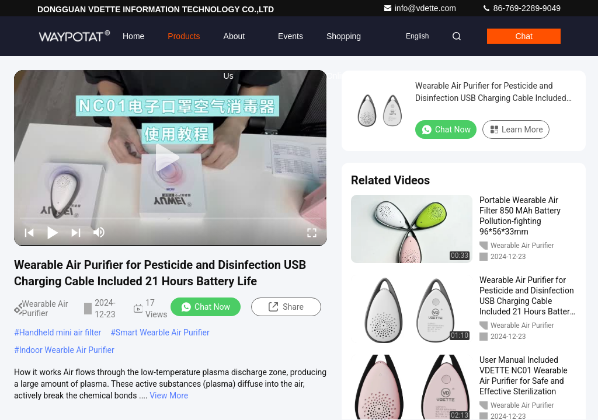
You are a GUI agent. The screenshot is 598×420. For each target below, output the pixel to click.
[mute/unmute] (99, 232)
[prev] (29, 232)
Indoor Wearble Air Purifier (66, 350)
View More (169, 395)
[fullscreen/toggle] (312, 232)
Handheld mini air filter (60, 332)
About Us (234, 44)
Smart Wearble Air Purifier (163, 332)
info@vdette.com (420, 8)
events (290, 36)
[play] (170, 158)
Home (133, 36)
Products (184, 36)
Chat (524, 36)
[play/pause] (52, 232)
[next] (76, 232)
